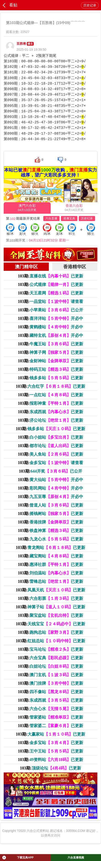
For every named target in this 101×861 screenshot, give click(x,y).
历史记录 (89, 5)
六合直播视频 (76, 857)
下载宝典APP (18, 857)
